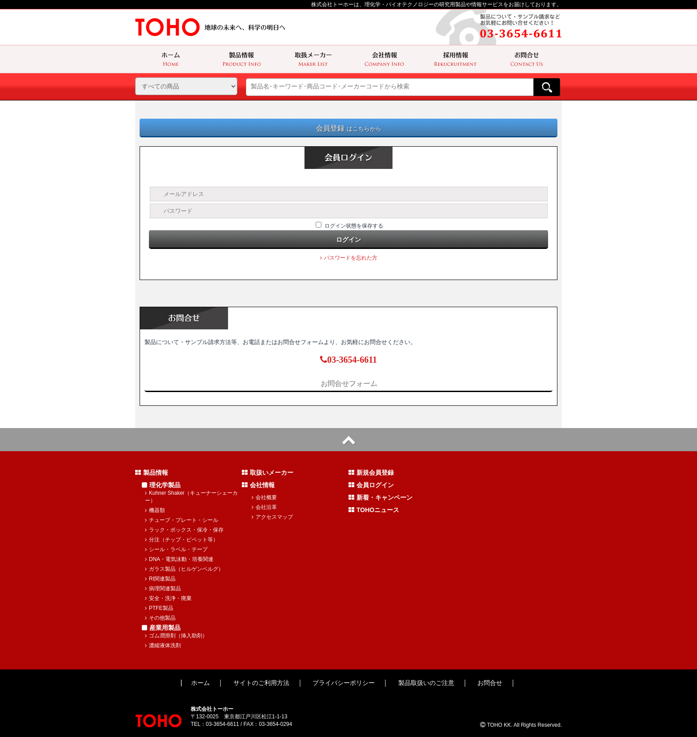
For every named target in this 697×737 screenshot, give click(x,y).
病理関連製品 (163, 588)
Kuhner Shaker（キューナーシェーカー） (191, 497)
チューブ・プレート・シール (181, 520)
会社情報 (258, 485)
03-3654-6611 (348, 359)
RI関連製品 (160, 579)
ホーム (200, 682)
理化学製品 (161, 485)
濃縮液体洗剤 (163, 645)
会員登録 (348, 128)
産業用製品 (161, 627)
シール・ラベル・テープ (176, 549)
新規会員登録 (371, 472)
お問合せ (489, 682)
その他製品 (160, 618)
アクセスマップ (272, 517)
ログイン (348, 239)
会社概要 (264, 497)
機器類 (155, 510)
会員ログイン (371, 485)
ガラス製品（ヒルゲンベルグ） (184, 569)
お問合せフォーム (348, 383)
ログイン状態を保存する (353, 226)
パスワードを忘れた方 (348, 258)
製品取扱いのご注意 (426, 682)
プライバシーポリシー (343, 682)
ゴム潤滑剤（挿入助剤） (176, 636)
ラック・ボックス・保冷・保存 (184, 530)
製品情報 (151, 472)
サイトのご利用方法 (261, 682)
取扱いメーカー (267, 472)
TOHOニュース (373, 509)
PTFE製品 (159, 608)
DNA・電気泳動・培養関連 (179, 559)
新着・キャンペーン (380, 497)
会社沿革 (264, 507)
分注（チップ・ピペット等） (181, 540)
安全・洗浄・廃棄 (168, 598)
